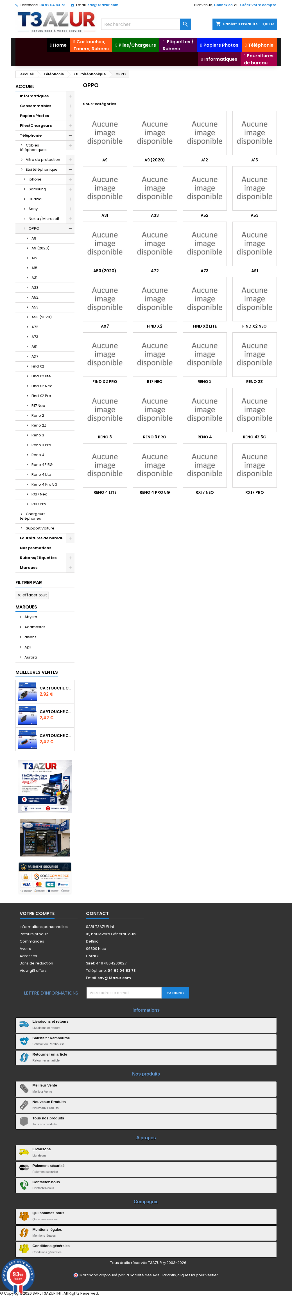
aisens (30, 637)
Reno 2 (37, 415)
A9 (33, 238)
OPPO (34, 228)
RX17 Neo (39, 494)
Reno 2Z (38, 425)
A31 (34, 277)
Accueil (25, 86)
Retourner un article (50, 1054)
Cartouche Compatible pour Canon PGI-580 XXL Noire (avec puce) (56, 688)
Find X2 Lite (41, 376)
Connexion (223, 5)
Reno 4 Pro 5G (44, 484)
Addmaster (34, 627)
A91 (34, 346)
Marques (28, 567)
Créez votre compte (258, 5)
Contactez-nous (46, 1182)
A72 (34, 327)
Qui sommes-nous (48, 1213)
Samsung (37, 189)
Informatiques (34, 96)
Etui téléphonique (42, 169)
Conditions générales (51, 1246)
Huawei (35, 199)
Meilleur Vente (45, 1085)
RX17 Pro (38, 504)
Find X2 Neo (42, 386)
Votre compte (37, 913)
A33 (35, 287)
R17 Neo (38, 405)
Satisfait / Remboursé (51, 1038)
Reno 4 (37, 454)
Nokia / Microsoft (44, 218)
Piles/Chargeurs (36, 125)
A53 (35, 307)
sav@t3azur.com (102, 5)
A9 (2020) (40, 248)
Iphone (35, 179)
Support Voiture (40, 528)
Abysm (30, 616)
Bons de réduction (36, 963)
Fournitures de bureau (42, 538)
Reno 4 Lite (41, 474)
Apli (27, 647)
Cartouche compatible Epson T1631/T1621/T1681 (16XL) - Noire (56, 711)
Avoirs (25, 948)
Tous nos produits (48, 1118)
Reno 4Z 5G (42, 464)
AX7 (34, 356)
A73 (34, 336)
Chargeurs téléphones (33, 516)
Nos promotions (35, 548)
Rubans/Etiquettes (38, 557)
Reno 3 (37, 435)
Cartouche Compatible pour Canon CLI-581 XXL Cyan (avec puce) (56, 735)
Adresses (28, 956)
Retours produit (34, 934)
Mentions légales (47, 1229)
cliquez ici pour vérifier (197, 1275)
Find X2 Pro (41, 395)
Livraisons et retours (51, 1021)
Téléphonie (31, 135)
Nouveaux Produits (49, 1102)
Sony (33, 208)
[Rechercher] (146, 24)
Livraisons (42, 1149)
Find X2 (37, 366)
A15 (34, 268)
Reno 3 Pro (41, 445)
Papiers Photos (34, 115)
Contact (97, 913)
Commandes (32, 941)
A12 (34, 258)
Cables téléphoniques (33, 147)
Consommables (35, 106)
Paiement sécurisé (49, 1166)
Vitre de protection (43, 159)
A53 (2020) (41, 317)
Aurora (30, 657)
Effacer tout (32, 595)
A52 (35, 297)
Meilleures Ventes (36, 672)
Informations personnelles (44, 926)
